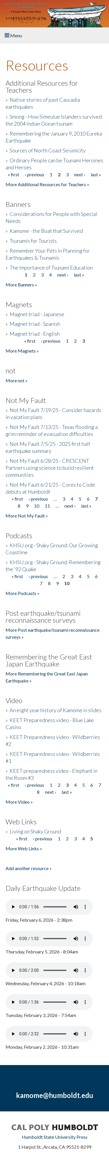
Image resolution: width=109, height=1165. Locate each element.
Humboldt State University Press (54, 1137)
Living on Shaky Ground (35, 831)
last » (96, 174)
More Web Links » (24, 848)
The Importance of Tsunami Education (51, 267)
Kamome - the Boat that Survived (46, 231)
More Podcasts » (23, 593)
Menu (13, 35)
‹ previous (34, 174)
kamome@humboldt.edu (54, 1095)
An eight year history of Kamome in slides (55, 710)
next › (79, 174)
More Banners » (21, 284)
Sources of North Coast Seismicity (48, 150)
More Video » (19, 802)
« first (13, 174)
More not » (17, 380)
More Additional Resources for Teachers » (47, 184)
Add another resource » (29, 868)
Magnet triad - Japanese (37, 314)
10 (36, 505)
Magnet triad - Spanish (35, 324)
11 (47, 505)
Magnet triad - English (35, 333)
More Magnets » (22, 350)
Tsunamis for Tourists (33, 240)
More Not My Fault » (27, 515)
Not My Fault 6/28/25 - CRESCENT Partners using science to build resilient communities (50, 467)
